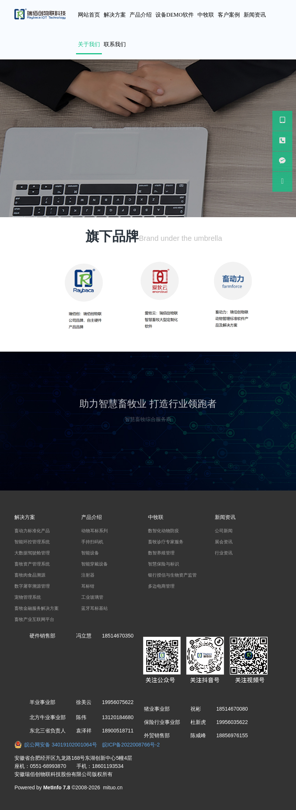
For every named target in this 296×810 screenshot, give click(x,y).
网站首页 (89, 15)
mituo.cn (113, 787)
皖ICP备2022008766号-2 (131, 745)
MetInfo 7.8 (56, 787)
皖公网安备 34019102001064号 (58, 744)
